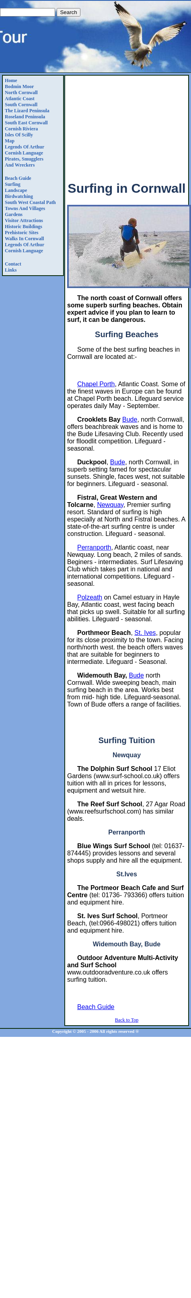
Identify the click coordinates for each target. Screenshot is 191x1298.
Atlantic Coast (20, 98)
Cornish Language (24, 153)
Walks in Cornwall (24, 238)
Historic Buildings (23, 226)
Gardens (14, 214)
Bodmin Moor (19, 86)
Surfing (13, 184)
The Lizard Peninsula (27, 110)
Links (10, 270)
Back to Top (126, 1020)
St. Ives (145, 632)
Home (11, 80)
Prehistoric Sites (21, 232)
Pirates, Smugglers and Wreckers (24, 162)
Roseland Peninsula (25, 116)
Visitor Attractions (24, 220)
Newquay (110, 504)
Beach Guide (18, 178)
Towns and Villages (25, 208)
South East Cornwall (26, 123)
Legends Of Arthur (24, 147)
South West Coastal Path (30, 202)
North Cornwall (21, 92)
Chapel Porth (96, 384)
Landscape (16, 190)
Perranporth (94, 547)
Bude (129, 419)
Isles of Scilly (19, 135)
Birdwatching (19, 196)
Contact (13, 264)
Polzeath (89, 597)
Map (9, 141)
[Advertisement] (126, 125)
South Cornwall (21, 104)
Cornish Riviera (21, 129)
